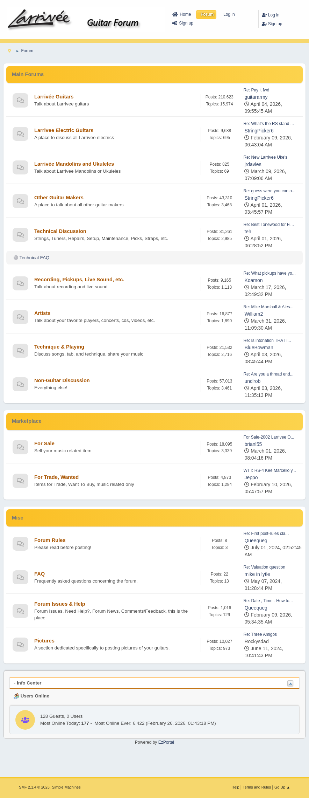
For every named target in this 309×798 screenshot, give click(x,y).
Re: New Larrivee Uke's (265, 157)
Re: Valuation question (264, 567)
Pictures (44, 641)
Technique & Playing (59, 347)
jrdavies (252, 164)
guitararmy (255, 97)
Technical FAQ (34, 257)
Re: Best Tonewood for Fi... (268, 224)
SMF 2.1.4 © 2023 (34, 787)
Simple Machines (66, 787)
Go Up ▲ (282, 787)
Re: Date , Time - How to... (268, 600)
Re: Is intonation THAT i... (267, 340)
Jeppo (251, 477)
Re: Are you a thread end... (268, 374)
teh (247, 231)
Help (235, 787)
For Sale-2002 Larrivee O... (268, 437)
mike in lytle (257, 574)
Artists (42, 313)
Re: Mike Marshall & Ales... (268, 306)
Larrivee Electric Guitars (63, 130)
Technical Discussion (60, 231)
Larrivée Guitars (53, 96)
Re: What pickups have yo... (269, 273)
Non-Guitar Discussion (62, 380)
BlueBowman (258, 347)
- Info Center (28, 683)
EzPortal (166, 742)
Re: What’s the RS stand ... (268, 123)
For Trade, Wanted (56, 477)
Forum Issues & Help (59, 604)
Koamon (253, 280)
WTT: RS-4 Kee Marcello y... (269, 470)
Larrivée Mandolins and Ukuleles (74, 164)
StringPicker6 (258, 130)
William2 (253, 314)
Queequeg (255, 540)
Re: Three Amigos (260, 634)
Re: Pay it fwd (256, 90)
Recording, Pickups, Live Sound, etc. (79, 279)
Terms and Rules (257, 787)
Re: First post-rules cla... (266, 533)
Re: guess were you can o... (269, 190)
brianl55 (253, 444)
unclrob (252, 381)
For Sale (44, 443)
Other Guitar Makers (59, 197)
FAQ (39, 574)
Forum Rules (50, 540)
